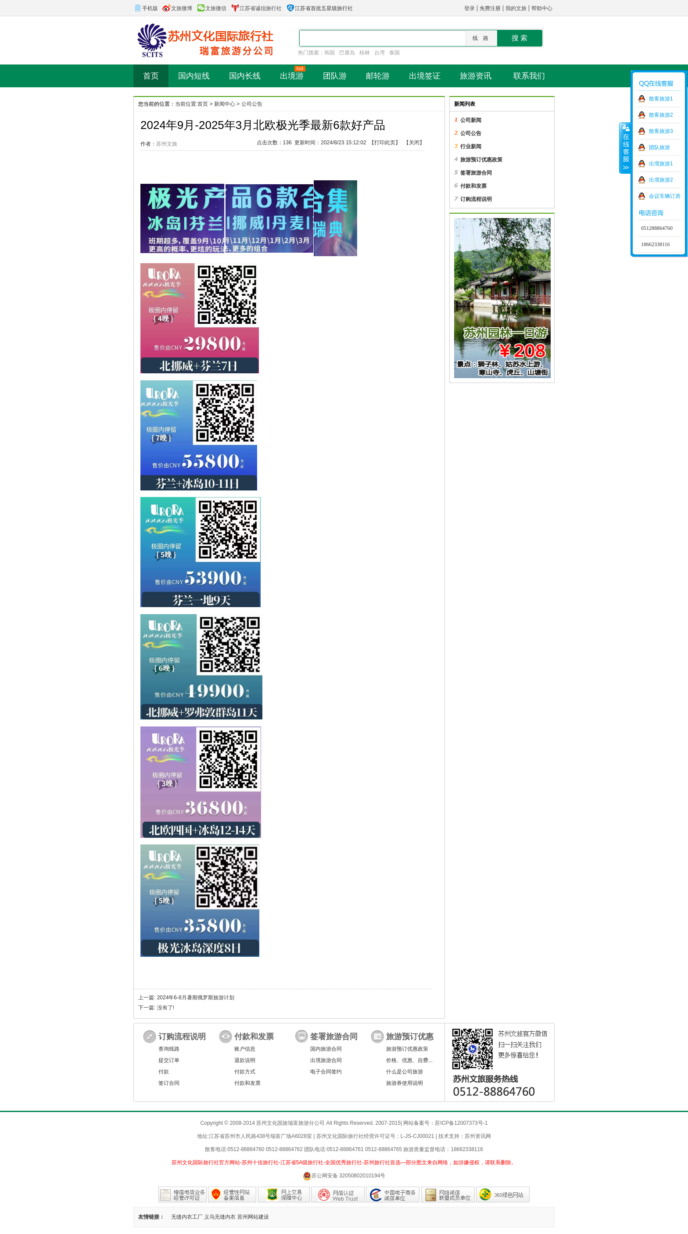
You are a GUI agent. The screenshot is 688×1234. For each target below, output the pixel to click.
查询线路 (168, 1049)
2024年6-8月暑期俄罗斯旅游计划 (195, 997)
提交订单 (168, 1060)
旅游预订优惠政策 (407, 1049)
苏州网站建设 (253, 1217)
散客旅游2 (661, 115)
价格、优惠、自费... (409, 1060)
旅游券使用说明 (404, 1083)
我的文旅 (516, 8)
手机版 (145, 8)
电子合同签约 (326, 1072)
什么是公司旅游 (404, 1072)
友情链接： (151, 1217)
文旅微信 (211, 8)
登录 (469, 8)
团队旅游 (659, 147)
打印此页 (384, 142)
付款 (163, 1072)
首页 (202, 104)
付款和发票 (247, 1083)
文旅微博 (177, 8)
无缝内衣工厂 (187, 1217)
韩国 (329, 53)
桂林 (364, 53)
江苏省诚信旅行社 (256, 8)
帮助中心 (541, 8)
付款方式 (244, 1072)
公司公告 (251, 104)
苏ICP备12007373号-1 (461, 1123)
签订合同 (168, 1083)
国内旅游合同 (326, 1049)
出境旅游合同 (326, 1060)
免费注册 (490, 8)
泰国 (394, 53)
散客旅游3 (661, 131)
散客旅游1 (661, 99)
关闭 (414, 142)
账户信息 (244, 1049)
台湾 (379, 53)
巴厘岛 (347, 53)
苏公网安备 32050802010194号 (344, 1176)
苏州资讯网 (478, 1136)
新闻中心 (224, 104)
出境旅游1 (661, 164)
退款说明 (244, 1060)
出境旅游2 (661, 180)
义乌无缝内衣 (220, 1217)
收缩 (625, 148)
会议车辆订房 (665, 196)
